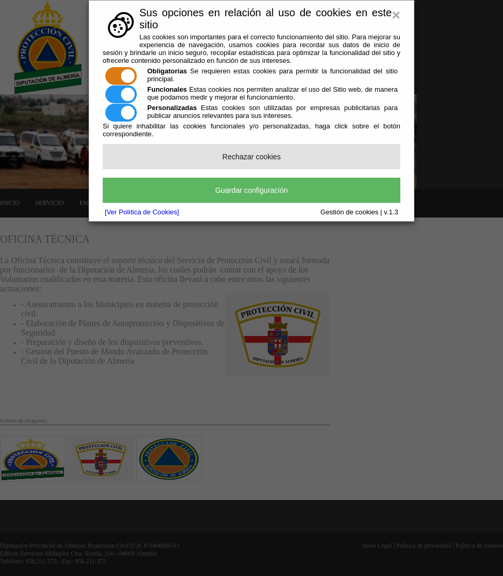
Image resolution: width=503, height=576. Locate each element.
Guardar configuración (251, 190)
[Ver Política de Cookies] (142, 212)
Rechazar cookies (251, 157)
